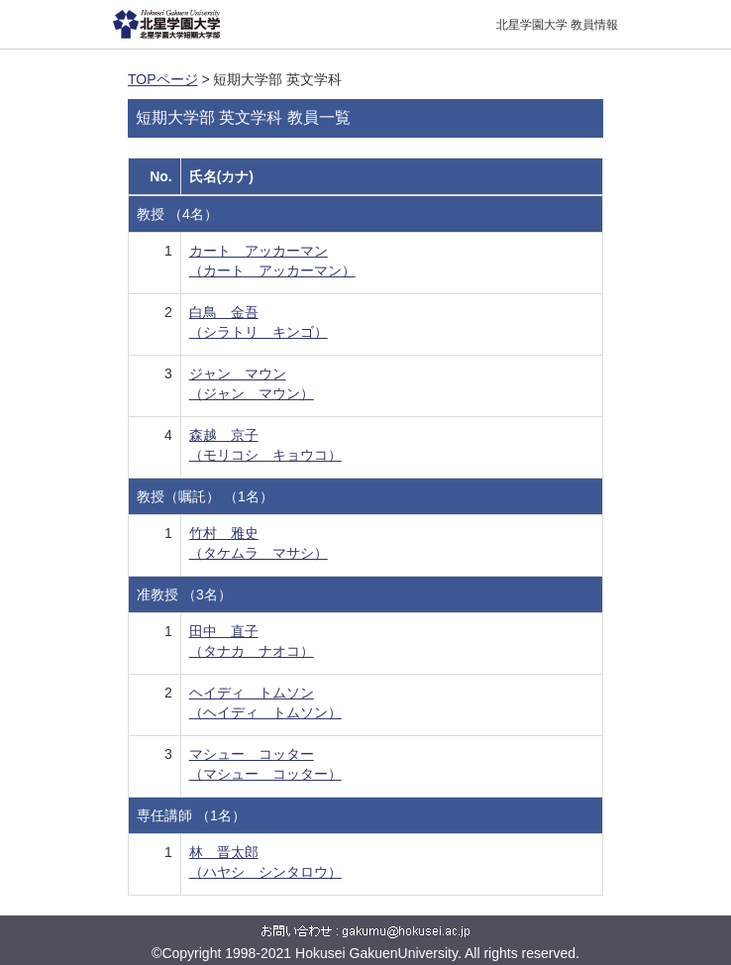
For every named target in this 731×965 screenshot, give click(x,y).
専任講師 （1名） (191, 815)
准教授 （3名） (184, 594)
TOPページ (163, 79)
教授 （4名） (177, 214)
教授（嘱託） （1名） (205, 496)
